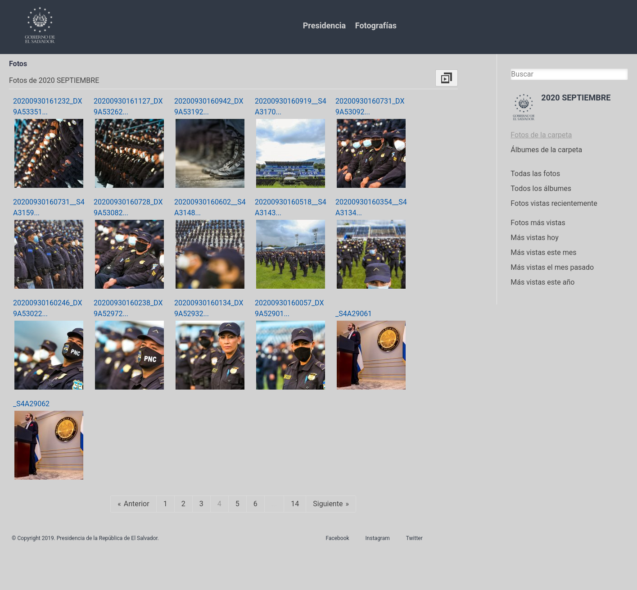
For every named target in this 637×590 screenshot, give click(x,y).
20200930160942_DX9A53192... (208, 106)
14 (295, 503)
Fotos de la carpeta (541, 135)
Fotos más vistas (538, 222)
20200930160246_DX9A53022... (47, 308)
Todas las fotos (535, 173)
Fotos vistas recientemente (554, 203)
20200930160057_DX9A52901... (289, 308)
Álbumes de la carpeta (546, 149)
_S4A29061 (353, 313)
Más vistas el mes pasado (552, 267)
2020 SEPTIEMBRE (575, 97)
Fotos (18, 63)
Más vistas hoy (534, 237)
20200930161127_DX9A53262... (128, 106)
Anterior (136, 503)
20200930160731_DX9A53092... (369, 106)
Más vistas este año (542, 282)
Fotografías (376, 25)
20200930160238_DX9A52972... (128, 308)
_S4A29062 (31, 403)
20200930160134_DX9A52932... (208, 308)
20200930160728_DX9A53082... (128, 207)
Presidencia (324, 25)
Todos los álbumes (541, 188)
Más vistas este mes (543, 252)
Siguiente (328, 503)
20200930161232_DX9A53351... (47, 106)
